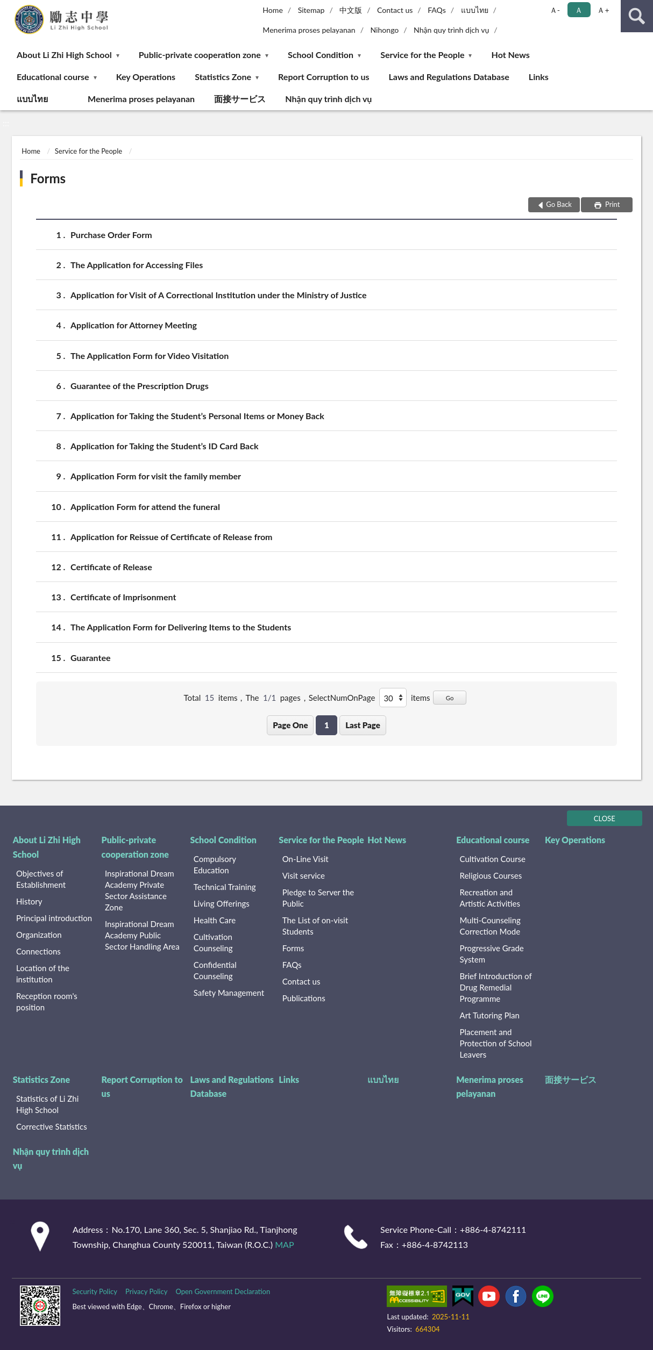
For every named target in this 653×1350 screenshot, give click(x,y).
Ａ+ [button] (603, 10)
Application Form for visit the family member (155, 476)
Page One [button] (290, 725)
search (637, 16)
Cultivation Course (493, 859)
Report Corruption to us (323, 76)
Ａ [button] (579, 10)
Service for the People (422, 54)
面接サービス (240, 99)
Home (272, 10)
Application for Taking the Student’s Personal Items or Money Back (197, 416)
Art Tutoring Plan (490, 1015)
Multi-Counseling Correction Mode (490, 925)
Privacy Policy (146, 1291)
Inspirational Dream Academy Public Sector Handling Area (142, 935)
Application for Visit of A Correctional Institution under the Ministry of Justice (218, 295)
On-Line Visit (305, 859)
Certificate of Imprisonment (123, 597)
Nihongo (384, 29)
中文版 (350, 10)
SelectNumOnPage (342, 697)
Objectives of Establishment (41, 878)
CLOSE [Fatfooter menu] (604, 818)
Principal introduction (54, 918)
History (29, 901)
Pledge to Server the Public (318, 897)
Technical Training (225, 887)
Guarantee (90, 657)
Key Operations (145, 76)
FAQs (437, 10)
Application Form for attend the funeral (145, 506)
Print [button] (612, 204)
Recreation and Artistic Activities (490, 897)
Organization (39, 934)
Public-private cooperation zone (200, 54)
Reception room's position (46, 1001)
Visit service (303, 875)
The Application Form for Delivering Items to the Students (180, 627)
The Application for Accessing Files (136, 264)
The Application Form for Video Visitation (149, 355)
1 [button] (326, 725)
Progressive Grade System (492, 953)
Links (539, 76)
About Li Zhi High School (64, 54)
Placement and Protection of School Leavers (496, 1043)
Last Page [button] (362, 725)
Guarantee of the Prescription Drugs (139, 385)
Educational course (53, 76)
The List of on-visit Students (315, 925)
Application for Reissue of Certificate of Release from (171, 536)
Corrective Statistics (51, 1126)
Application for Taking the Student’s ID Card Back (164, 446)
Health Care (215, 920)
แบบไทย (474, 10)
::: (10, 9)
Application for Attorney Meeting (133, 325)
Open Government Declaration (222, 1291)
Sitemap (311, 10)
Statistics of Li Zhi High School (47, 1104)
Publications (303, 998)
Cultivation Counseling (213, 942)
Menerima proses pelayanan (308, 29)
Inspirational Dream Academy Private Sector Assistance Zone (139, 890)
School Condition (320, 54)
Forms (48, 178)
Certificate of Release (111, 567)
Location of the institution (42, 973)
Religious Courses (491, 875)
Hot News (511, 54)
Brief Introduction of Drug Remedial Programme (496, 987)
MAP (284, 1244)
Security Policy (94, 1291)
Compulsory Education (215, 864)
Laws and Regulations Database (449, 76)
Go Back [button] (559, 204)
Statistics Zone (223, 76)
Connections (38, 951)
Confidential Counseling (215, 970)
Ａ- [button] (555, 10)
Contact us (395, 10)
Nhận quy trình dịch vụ (451, 29)
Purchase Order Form (111, 234)
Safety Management (229, 992)
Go (450, 697)
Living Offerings (222, 903)
